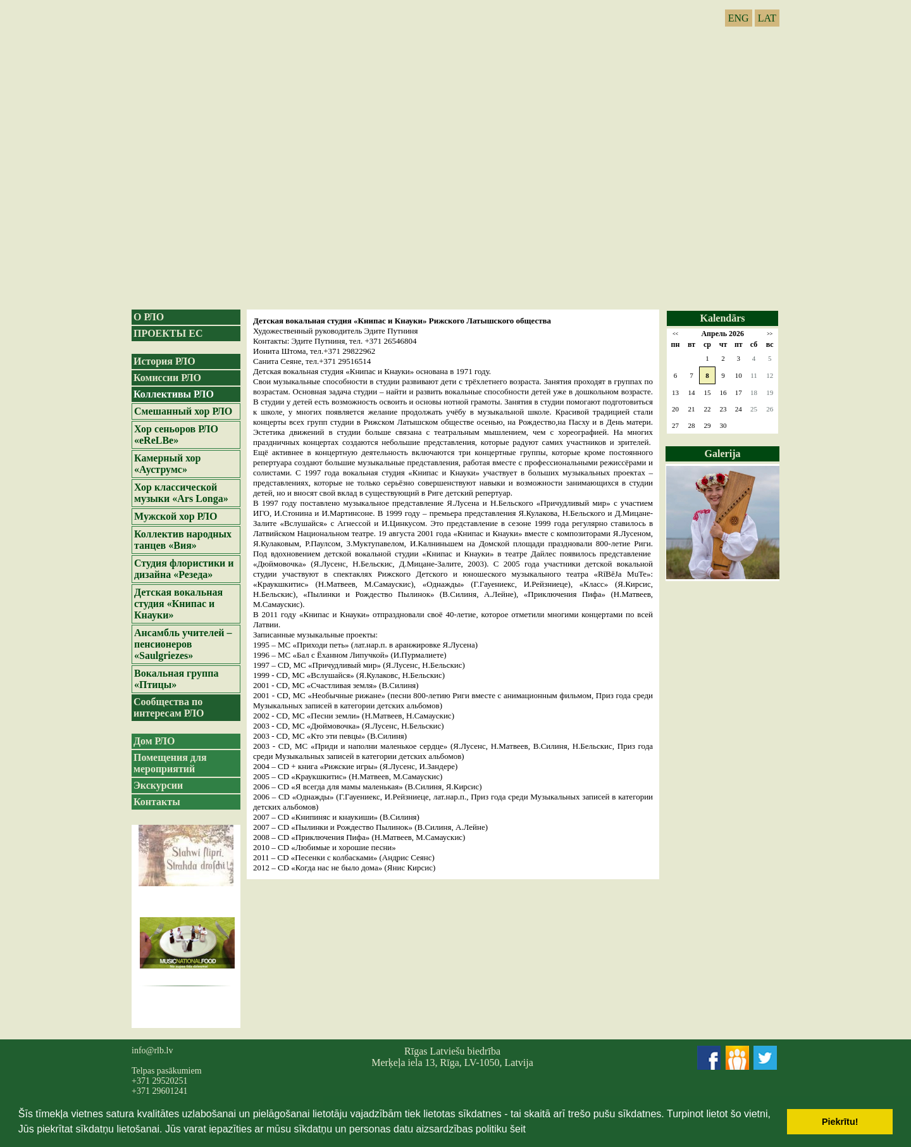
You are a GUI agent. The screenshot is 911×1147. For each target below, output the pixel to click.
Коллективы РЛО (173, 394)
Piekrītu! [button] (840, 1122)
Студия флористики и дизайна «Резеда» (184, 569)
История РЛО (164, 361)
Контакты (156, 801)
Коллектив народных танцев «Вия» (183, 540)
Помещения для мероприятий (170, 763)
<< (675, 334)
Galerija (723, 453)
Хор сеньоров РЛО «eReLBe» (176, 434)
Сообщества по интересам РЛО (168, 707)
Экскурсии (158, 785)
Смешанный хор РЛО (183, 411)
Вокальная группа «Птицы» (176, 679)
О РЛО (148, 316)
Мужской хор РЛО (175, 516)
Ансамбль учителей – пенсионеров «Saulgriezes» (183, 644)
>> (769, 334)
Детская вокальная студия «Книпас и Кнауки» (178, 603)
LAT (767, 18)
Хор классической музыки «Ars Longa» (181, 493)
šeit (518, 1129)
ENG (738, 18)
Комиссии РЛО (167, 377)
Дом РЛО (154, 741)
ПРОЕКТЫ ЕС (167, 333)
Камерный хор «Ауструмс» (167, 464)
